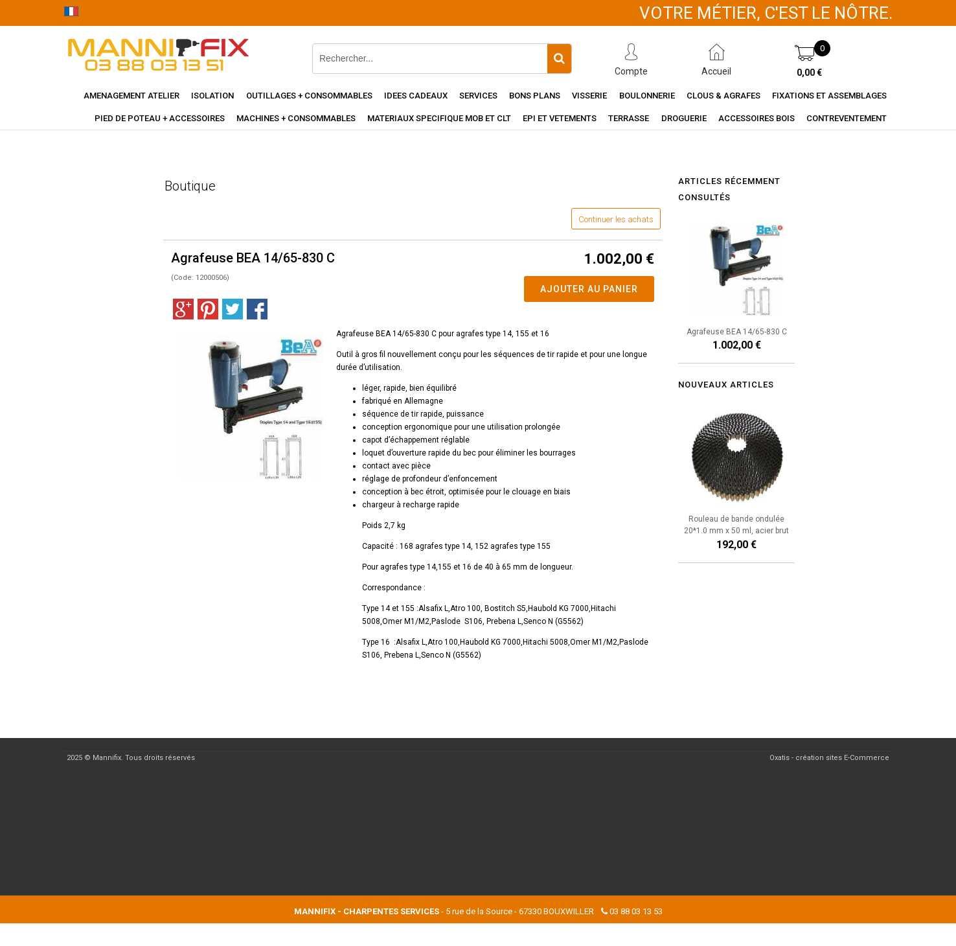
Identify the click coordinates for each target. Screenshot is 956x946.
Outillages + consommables (309, 95)
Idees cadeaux (416, 95)
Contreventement (846, 118)
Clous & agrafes (723, 95)
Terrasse (628, 118)
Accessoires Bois (756, 118)
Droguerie (684, 118)
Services (478, 95)
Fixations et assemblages (829, 95)
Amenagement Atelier (131, 95)
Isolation (212, 95)
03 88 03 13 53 (636, 911)
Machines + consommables (296, 118)
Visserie (589, 95)
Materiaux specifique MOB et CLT (439, 118)
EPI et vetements (560, 118)
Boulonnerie (647, 95)
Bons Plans (534, 95)
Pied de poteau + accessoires (160, 118)
